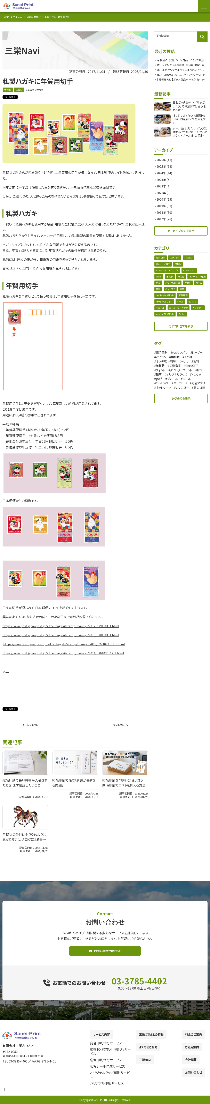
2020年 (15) (166, 198)
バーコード (182, 391)
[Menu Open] (204, 6)
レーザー (162, 361)
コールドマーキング (180, 311)
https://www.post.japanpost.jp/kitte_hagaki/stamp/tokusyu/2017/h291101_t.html (65, 626)
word (159, 278)
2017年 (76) (166, 218)
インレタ (194, 305)
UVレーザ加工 (163, 265)
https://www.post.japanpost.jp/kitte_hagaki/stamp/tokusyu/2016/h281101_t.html (65, 635)
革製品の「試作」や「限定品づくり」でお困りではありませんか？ (182, 58)
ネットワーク (185, 396)
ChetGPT (181, 374)
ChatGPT (194, 291)
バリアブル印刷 (197, 285)
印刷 (181, 291)
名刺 (181, 285)
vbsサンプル (183, 357)
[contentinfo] (105, 1064)
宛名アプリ (164, 396)
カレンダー (162, 318)
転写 (201, 378)
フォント (198, 374)
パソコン (190, 259)
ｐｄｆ (160, 387)
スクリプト (176, 259)
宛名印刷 (161, 259)
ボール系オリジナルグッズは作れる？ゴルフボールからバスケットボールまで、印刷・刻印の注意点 (182, 69)
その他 (182, 278)
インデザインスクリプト (168, 272)
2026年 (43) (166, 159)
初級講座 (162, 374)
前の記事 (33, 725)
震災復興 (183, 400)
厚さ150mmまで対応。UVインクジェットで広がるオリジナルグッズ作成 (182, 74)
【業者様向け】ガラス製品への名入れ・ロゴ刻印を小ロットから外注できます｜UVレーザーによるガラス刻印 (182, 79)
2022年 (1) (165, 185)
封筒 (158, 298)
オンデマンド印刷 (165, 285)
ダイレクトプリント (175, 298)
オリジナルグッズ (165, 305)
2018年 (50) (166, 212)
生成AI (159, 291)
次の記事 (117, 725)
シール (181, 305)
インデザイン (192, 272)
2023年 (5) (165, 179)
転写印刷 (195, 298)
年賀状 (20, 90)
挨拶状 (8, 90)
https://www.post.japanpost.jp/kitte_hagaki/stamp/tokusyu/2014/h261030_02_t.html (68, 653)
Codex (200, 318)
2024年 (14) (166, 172)
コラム (171, 291)
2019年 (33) (166, 205)
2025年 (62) (166, 166)
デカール (160, 311)
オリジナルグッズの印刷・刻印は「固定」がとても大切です (181, 63)
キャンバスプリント (182, 318)
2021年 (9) (165, 192)
